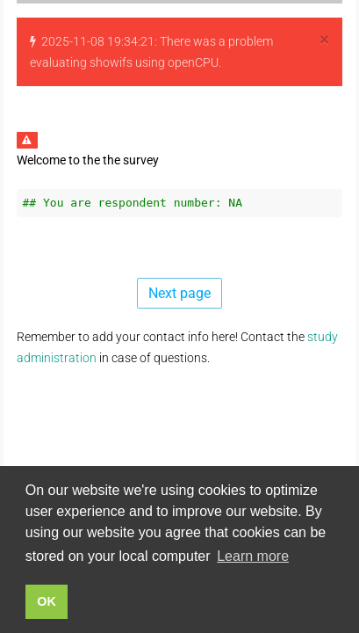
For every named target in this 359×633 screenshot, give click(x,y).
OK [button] (46, 601)
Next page (179, 293)
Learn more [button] (253, 556)
